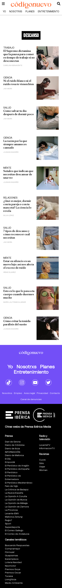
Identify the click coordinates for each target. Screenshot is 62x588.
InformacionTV (47, 448)
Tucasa (9, 576)
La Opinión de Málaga (16, 503)
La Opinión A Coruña (16, 496)
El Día (8, 459)
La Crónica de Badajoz (16, 490)
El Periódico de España (17, 469)
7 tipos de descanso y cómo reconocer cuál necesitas (16, 234)
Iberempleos (12, 559)
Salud (7, 108)
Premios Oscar (13, 573)
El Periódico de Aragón (17, 466)
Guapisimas (11, 556)
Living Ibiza (10, 580)
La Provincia (11, 510)
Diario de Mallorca (14, 455)
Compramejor (12, 549)
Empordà (10, 462)
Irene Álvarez (9, 272)
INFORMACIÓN (12, 452)
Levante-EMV (12, 514)
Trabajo (8, 48)
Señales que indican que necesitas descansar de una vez (18, 174)
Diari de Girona (13, 442)
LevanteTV (44, 445)
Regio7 (8, 520)
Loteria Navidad (13, 562)
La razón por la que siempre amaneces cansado (15, 144)
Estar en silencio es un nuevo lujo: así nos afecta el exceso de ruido (18, 264)
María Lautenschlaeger (14, 302)
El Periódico (11, 473)
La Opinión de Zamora (17, 507)
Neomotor (10, 566)
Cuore (42, 460)
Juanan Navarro (11, 152)
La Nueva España (14, 493)
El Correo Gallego (14, 531)
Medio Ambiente (14, 583)
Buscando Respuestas (17, 545)
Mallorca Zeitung (13, 517)
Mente (7, 168)
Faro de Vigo (11, 486)
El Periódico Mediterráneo (18, 483)
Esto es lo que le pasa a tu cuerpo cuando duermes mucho (19, 294)
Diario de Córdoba (14, 445)
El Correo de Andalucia (17, 534)
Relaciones (10, 198)
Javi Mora (7, 89)
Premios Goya (12, 569)
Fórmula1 (9, 552)
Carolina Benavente (12, 65)
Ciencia (7, 78)
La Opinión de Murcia (16, 500)
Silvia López (8, 215)
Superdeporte (12, 527)
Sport (8, 524)
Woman (43, 470)
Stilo (41, 463)
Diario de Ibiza (12, 449)
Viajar (42, 467)
